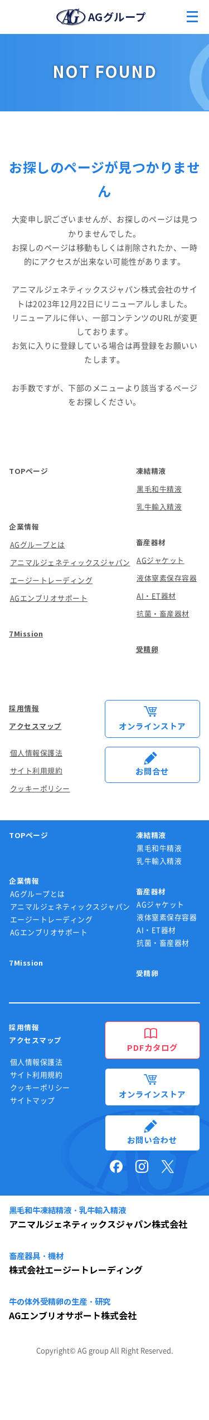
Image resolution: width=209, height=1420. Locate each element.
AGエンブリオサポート (49, 598)
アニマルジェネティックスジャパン (70, 562)
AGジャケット (160, 560)
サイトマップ (32, 1100)
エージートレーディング (51, 580)
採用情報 (24, 708)
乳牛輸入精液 (159, 507)
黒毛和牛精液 (159, 489)
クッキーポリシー (40, 788)
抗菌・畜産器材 (163, 614)
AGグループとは (37, 545)
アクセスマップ (35, 726)
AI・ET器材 (156, 596)
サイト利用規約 (36, 771)
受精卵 (147, 649)
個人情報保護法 (36, 753)
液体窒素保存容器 (167, 578)
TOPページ (28, 471)
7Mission (26, 634)
